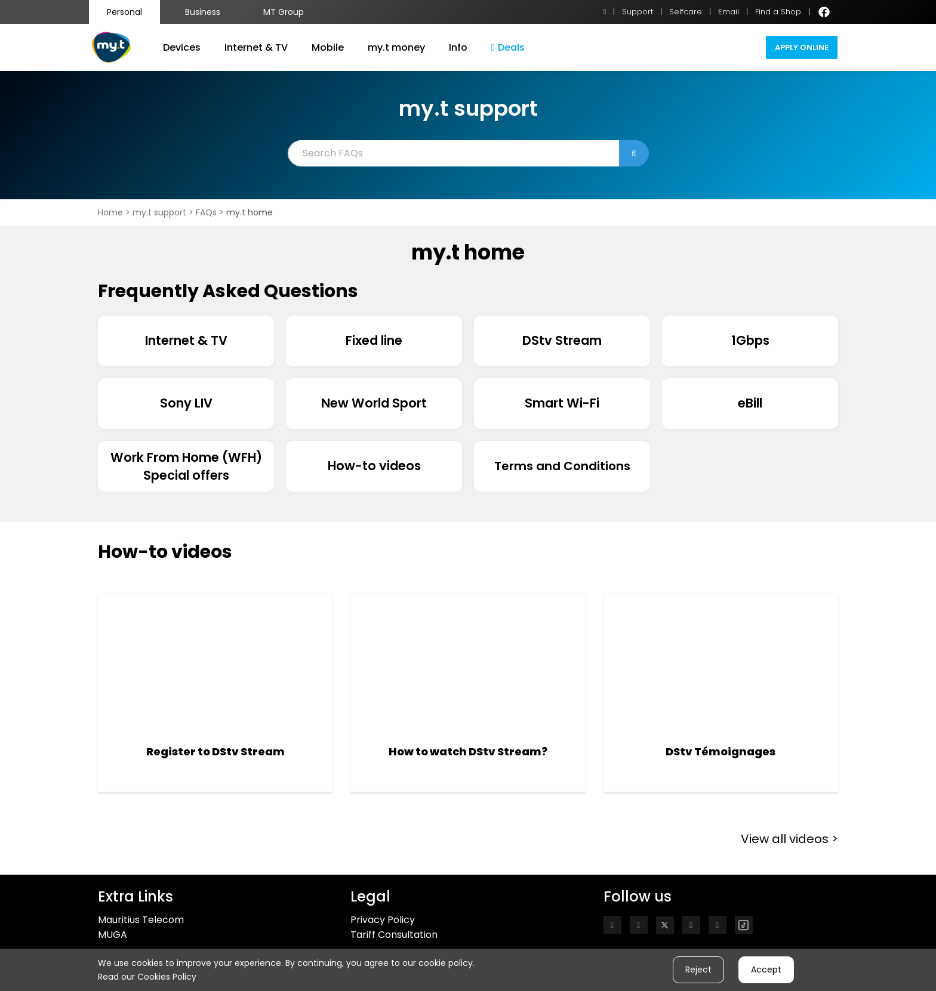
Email (728, 11)
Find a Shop (778, 11)
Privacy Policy (382, 920)
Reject (698, 969)
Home (111, 212)
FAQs (207, 212)
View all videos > (789, 839)
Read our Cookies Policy (147, 977)
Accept (766, 969)
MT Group (283, 12)
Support (637, 11)
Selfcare (685, 11)
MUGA (112, 934)
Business (202, 12)
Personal (124, 12)
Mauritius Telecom (141, 920)
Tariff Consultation (394, 934)
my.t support (161, 212)
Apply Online (802, 47)
